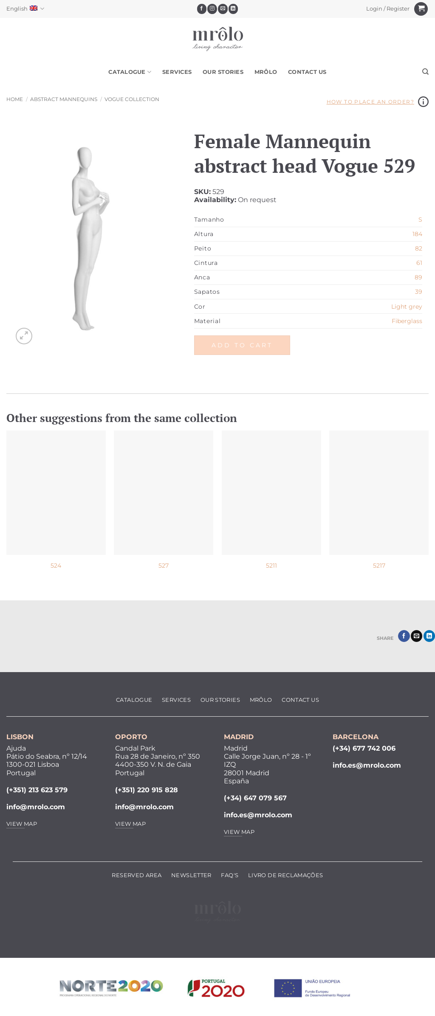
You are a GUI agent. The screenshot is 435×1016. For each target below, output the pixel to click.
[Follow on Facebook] (202, 9)
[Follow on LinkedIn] (233, 9)
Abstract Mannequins (63, 99)
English (25, 9)
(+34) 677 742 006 (364, 748)
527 (163, 565)
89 (418, 277)
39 (418, 292)
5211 (271, 565)
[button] (388, 9)
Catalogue (129, 72)
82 (418, 248)
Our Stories (223, 72)
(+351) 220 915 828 (146, 790)
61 (419, 263)
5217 (379, 565)
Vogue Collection (132, 99)
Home (14, 99)
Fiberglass (407, 321)
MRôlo (265, 72)
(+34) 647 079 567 (255, 798)
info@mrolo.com (35, 807)
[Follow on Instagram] (212, 9)
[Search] (425, 72)
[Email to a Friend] (416, 636)
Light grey (406, 306)
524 (56, 565)
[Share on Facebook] (404, 636)
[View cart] (421, 9)
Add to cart (242, 345)
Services (177, 72)
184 (417, 234)
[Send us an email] (223, 9)
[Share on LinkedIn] (429, 636)
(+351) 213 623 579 (37, 790)
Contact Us (307, 72)
